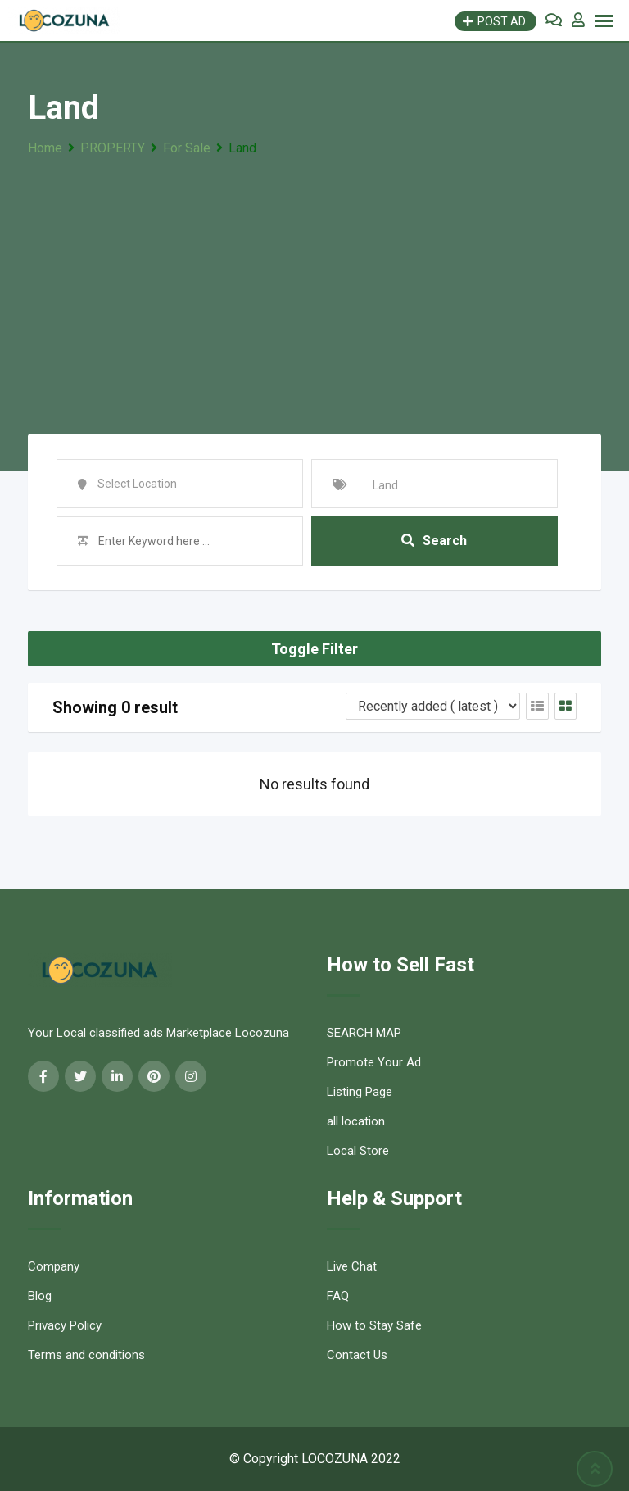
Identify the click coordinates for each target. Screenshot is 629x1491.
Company (53, 1266)
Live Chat (352, 1266)
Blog (40, 1296)
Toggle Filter (314, 648)
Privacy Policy (65, 1325)
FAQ (338, 1296)
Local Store (358, 1150)
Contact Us (357, 1355)
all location (356, 1121)
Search (434, 540)
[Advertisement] (314, 283)
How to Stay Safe (374, 1325)
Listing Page (359, 1091)
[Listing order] (433, 706)
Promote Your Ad (374, 1062)
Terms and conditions (86, 1355)
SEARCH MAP (364, 1032)
